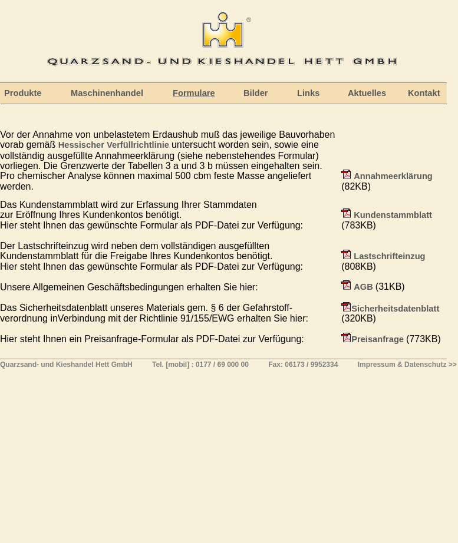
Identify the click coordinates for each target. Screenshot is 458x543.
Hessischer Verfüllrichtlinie (115, 145)
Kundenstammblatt (393, 215)
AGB (364, 287)
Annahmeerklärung (393, 176)
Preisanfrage (378, 339)
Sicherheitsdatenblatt (395, 308)
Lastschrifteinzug (389, 256)
